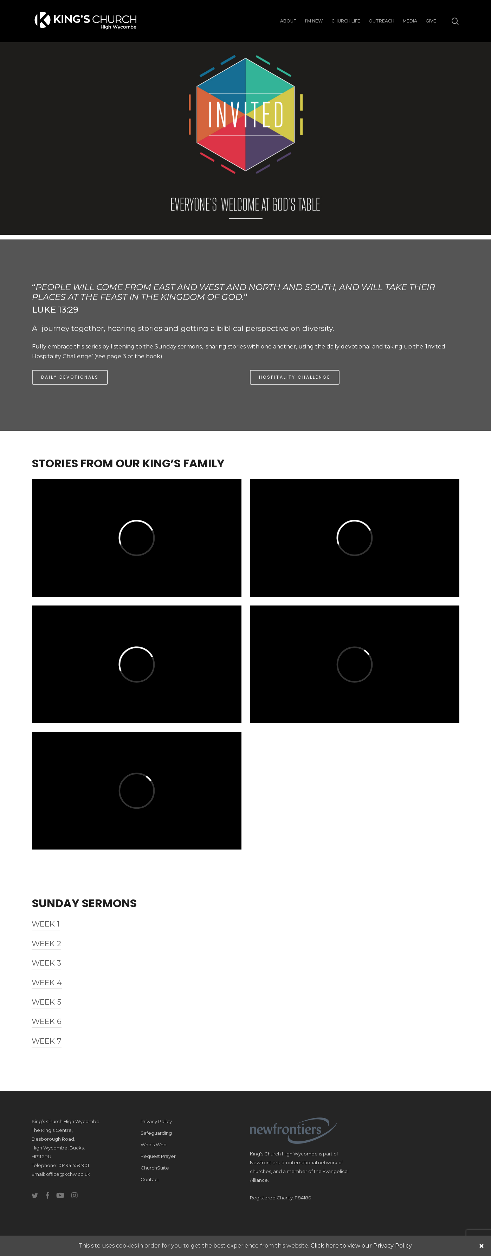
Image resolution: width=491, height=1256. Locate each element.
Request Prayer (158, 1156)
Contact (150, 1179)
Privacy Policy (156, 1121)
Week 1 (46, 923)
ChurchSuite (155, 1168)
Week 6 (47, 1021)
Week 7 (47, 1041)
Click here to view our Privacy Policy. (362, 1245)
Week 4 (47, 982)
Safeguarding (156, 1133)
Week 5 (46, 1002)
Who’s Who (154, 1144)
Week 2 (46, 943)
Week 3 (46, 963)
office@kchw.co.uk (68, 1174)
